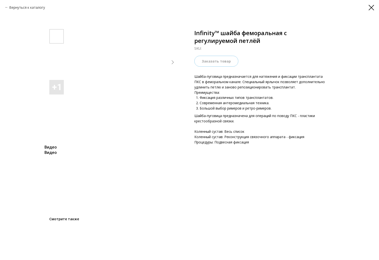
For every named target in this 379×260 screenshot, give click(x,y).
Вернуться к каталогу (27, 7)
